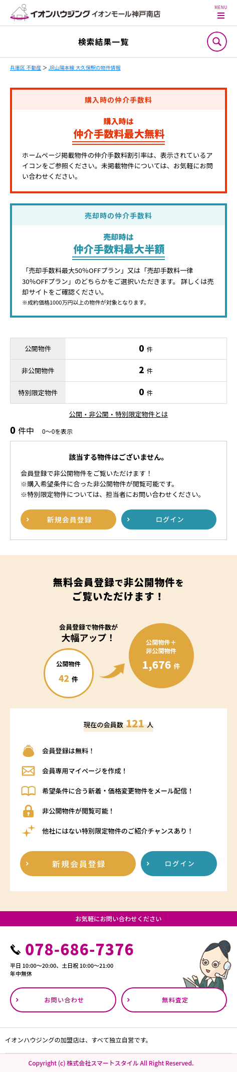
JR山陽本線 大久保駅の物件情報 (85, 67)
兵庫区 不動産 (25, 67)
